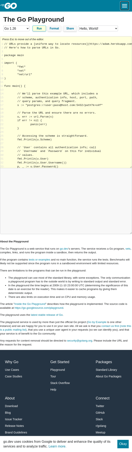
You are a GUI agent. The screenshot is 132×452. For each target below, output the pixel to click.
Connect (103, 398)
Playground (57, 369)
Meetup (100, 432)
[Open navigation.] (124, 6)
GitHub (100, 412)
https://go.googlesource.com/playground (39, 307)
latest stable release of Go (47, 314)
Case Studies (13, 376)
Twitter (100, 406)
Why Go (11, 362)
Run (39, 28)
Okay (123, 444)
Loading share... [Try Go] (68, 105)
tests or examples (39, 259)
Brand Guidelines (16, 432)
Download (11, 406)
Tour (53, 376)
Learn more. (57, 446)
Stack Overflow (60, 383)
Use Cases (12, 369)
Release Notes (14, 425)
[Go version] (16, 28)
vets (127, 248)
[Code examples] (98, 28)
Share (70, 28)
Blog (8, 412)
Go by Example (97, 322)
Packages (104, 362)
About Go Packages (108, 376)
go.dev (64, 248)
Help (53, 389)
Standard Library (106, 369)
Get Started (59, 362)
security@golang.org (79, 340)
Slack (99, 419)
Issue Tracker (13, 419)
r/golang (101, 425)
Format (54, 28)
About (10, 398)
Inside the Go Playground (29, 303)
